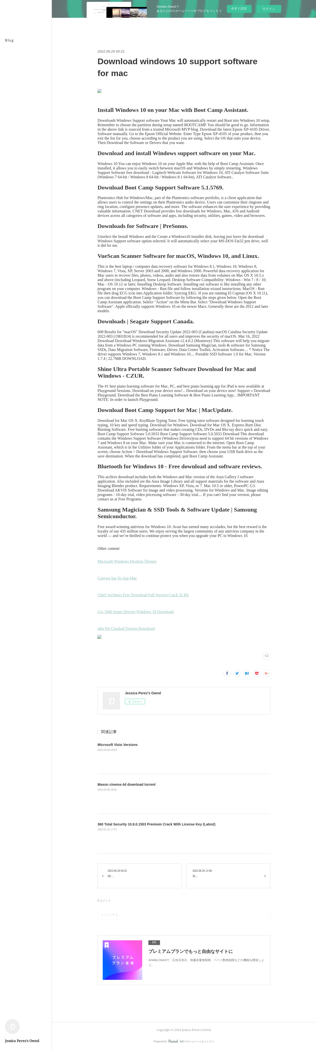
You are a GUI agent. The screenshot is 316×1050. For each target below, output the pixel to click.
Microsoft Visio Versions (118, 745)
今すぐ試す (239, 8)
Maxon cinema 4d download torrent (127, 784)
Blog (9, 40)
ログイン (268, 9)
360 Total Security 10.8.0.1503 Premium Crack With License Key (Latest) (156, 824)
